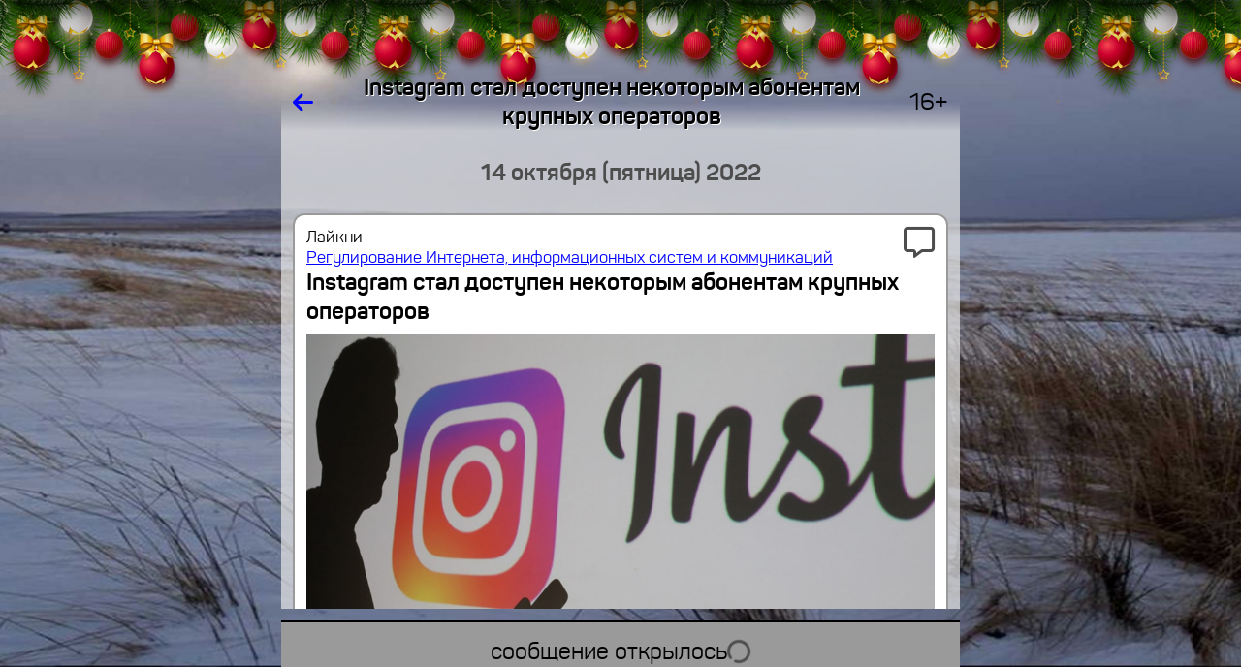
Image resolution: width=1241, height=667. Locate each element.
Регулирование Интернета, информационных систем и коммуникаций (569, 257)
